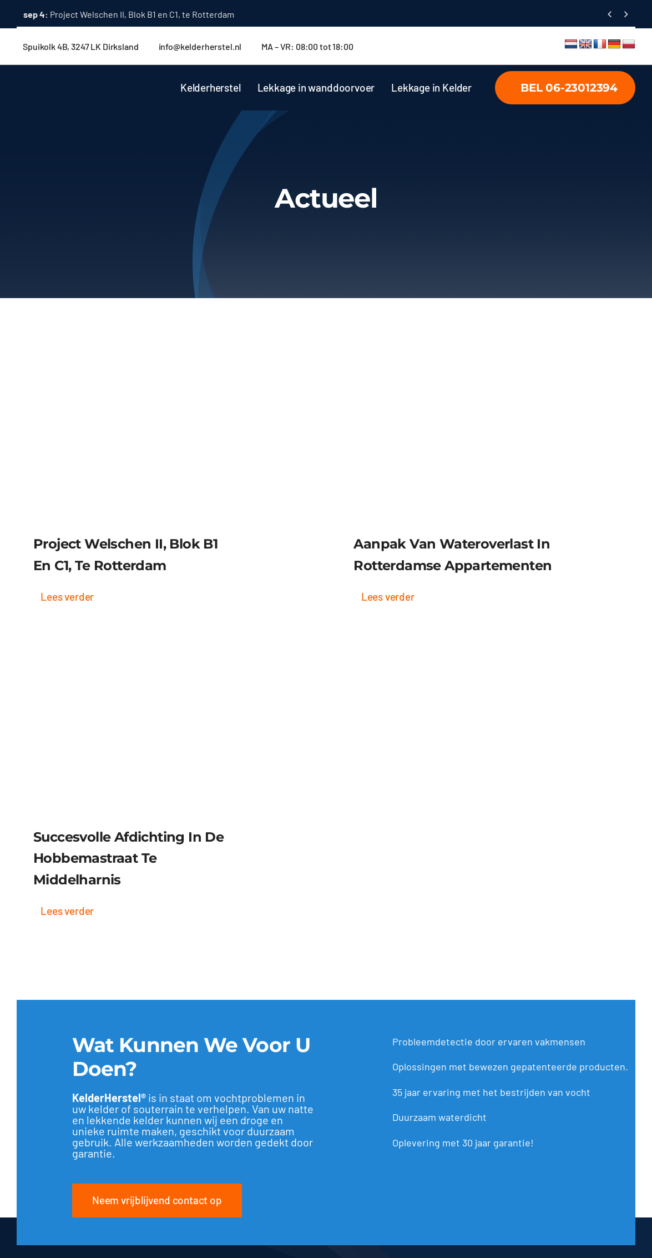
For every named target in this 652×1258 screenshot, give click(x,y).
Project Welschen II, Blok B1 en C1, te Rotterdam (128, 14)
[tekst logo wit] (94, 81)
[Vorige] (609, 14)
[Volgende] (626, 14)
